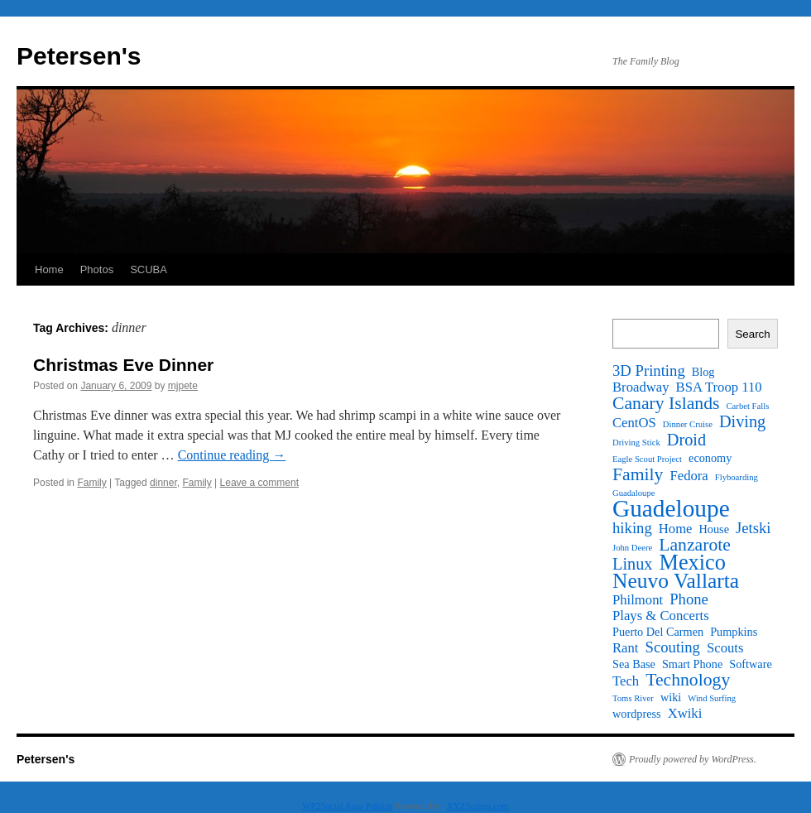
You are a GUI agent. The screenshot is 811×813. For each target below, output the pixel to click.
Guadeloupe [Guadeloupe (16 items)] (671, 508)
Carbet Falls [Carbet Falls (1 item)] (748, 406)
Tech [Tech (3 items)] (625, 681)
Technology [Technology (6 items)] (687, 679)
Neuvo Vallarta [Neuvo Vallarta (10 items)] (675, 581)
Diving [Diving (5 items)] (742, 421)
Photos (96, 269)
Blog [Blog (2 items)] (703, 371)
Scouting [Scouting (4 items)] (672, 647)
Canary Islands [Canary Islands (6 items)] (666, 403)
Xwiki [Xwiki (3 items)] (685, 713)
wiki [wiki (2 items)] (670, 697)
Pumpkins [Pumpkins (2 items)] (733, 631)
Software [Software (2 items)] (750, 664)
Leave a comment (259, 482)
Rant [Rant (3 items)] (625, 648)
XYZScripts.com (478, 806)
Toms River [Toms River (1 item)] (633, 698)
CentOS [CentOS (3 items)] (634, 423)
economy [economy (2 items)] (710, 457)
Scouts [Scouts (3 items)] (725, 648)
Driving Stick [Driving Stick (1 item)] (636, 442)
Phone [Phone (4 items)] (688, 599)
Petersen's (79, 56)
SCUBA (148, 269)
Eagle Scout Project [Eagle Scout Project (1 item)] (647, 459)
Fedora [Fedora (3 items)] (688, 476)
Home (49, 269)
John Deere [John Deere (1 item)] (632, 547)
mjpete (183, 386)
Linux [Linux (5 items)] (632, 563)
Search (752, 334)
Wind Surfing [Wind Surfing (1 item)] (712, 698)
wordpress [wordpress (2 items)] (636, 713)
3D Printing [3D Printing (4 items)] (648, 370)
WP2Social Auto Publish (347, 806)
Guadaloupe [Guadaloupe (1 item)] (633, 493)
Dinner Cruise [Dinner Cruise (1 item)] (688, 424)
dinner (163, 482)
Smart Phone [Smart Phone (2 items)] (692, 664)
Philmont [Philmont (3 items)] (637, 600)
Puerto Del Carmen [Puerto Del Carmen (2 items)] (657, 631)
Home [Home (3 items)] (676, 529)
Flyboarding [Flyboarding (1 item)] (736, 477)
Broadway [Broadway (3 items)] (640, 387)
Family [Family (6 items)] (637, 474)
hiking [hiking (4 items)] (632, 528)
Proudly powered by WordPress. (692, 759)
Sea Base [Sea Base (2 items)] (633, 664)
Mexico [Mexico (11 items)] (692, 563)
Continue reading (232, 455)
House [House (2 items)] (714, 529)
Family (91, 482)
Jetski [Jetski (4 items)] (753, 528)
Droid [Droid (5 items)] (686, 439)
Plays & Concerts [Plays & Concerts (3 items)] (660, 616)
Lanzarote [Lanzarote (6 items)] (695, 544)
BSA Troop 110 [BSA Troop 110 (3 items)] (719, 387)
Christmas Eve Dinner (123, 364)
